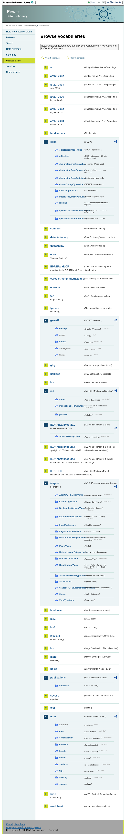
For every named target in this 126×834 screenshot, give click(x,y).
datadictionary (59, 237)
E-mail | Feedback (15, 824)
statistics (63, 764)
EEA (19, 2)
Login (93, 2)
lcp (52, 648)
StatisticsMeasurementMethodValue (71, 588)
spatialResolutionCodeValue (71, 218)
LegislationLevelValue (70, 531)
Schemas (11, 54)
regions (63, 203)
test (52, 707)
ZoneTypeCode (66, 600)
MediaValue (65, 546)
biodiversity (57, 133)
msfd (53, 656)
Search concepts (78, 58)
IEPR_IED (56, 471)
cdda (53, 141)
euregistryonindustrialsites (67, 278)
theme (62, 594)
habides (55, 374)
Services (10, 66)
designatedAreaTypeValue (71, 164)
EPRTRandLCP (59, 266)
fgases (54, 308)
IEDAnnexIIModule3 (62, 446)
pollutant (63, 414)
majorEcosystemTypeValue (71, 197)
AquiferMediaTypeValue (71, 495)
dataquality (57, 245)
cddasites (64, 156)
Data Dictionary (30, 26)
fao (52, 296)
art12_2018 (57, 84)
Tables (9, 43)
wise (53, 794)
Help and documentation (19, 31)
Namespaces (13, 72)
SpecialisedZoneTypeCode (71, 575)
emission (63, 744)
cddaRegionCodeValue (70, 150)
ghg (52, 365)
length (62, 751)
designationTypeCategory (71, 170)
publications (58, 677)
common (55, 228)
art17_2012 (57, 109)
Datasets (10, 37)
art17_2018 (57, 121)
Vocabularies (13, 60)
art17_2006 (57, 96)
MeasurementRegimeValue (71, 537)
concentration (66, 737)
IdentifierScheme (67, 525)
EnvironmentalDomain (70, 516)
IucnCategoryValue (68, 190)
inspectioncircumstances (71, 406)
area (61, 731)
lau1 (52, 618)
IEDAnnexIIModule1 (62, 424)
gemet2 (54, 320)
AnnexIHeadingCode (69, 436)
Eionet (19, 26)
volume (63, 784)
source (62, 341)
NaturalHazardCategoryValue (71, 552)
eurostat (55, 287)
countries (64, 685)
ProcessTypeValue (68, 558)
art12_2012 (57, 76)
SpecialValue (65, 581)
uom (53, 716)
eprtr (53, 254)
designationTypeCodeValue (71, 178)
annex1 (62, 399)
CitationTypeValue (68, 501)
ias (52, 382)
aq (51, 67)
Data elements (13, 49)
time (61, 771)
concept (63, 328)
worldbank (56, 806)
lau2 (52, 627)
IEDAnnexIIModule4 (62, 459)
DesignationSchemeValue (71, 508)
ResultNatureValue (68, 565)
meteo (62, 757)
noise (53, 668)
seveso (54, 695)
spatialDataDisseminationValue (71, 210)
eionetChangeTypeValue (71, 184)
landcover (56, 610)
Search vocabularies (53, 58)
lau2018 (55, 636)
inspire (54, 483)
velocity (63, 777)
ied (52, 391)
